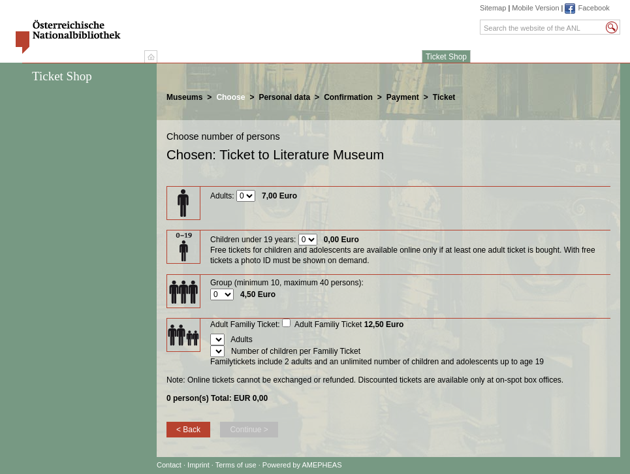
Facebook (593, 8)
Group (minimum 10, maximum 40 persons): (287, 282)
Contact (169, 465)
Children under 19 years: (253, 239)
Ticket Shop (446, 56)
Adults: (222, 195)
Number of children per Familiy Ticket (295, 351)
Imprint (199, 465)
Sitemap (493, 8)
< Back (188, 429)
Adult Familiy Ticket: (245, 324)
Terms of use (236, 465)
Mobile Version (535, 8)
